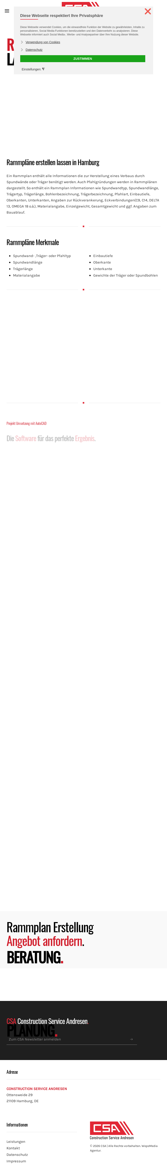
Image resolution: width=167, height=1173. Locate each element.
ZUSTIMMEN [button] (82, 58)
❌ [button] (147, 11)
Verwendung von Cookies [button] (43, 42)
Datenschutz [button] (34, 49)
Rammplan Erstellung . (50, 933)
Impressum (16, 1161)
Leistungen (16, 1142)
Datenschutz (17, 1155)
